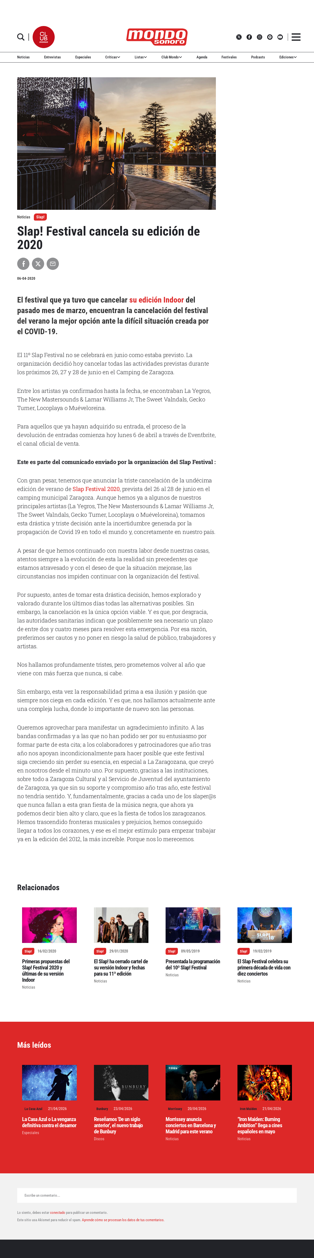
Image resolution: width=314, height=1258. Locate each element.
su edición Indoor (156, 300)
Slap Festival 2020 (96, 488)
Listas (141, 57)
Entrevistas (52, 57)
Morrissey (175, 1109)
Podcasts (258, 57)
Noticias (23, 57)
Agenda (201, 57)
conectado (57, 1212)
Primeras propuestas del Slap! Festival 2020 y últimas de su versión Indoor (46, 970)
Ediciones (288, 57)
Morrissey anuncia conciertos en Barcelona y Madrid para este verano (191, 1125)
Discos (99, 1139)
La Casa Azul (33, 1109)
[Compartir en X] (38, 264)
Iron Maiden (248, 1109)
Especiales (83, 57)
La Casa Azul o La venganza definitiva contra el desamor (49, 1122)
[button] (43, 37)
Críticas (112, 57)
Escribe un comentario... (42, 1195)
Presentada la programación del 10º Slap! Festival (193, 964)
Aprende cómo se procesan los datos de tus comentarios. (123, 1220)
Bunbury (102, 1109)
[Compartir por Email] (53, 264)
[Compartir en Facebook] (23, 264)
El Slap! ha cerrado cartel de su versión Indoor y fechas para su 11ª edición (121, 967)
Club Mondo (171, 57)
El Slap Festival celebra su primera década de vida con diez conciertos (263, 967)
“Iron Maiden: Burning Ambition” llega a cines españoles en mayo (259, 1125)
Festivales (229, 57)
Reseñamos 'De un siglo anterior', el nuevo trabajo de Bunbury (118, 1125)
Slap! (40, 217)
